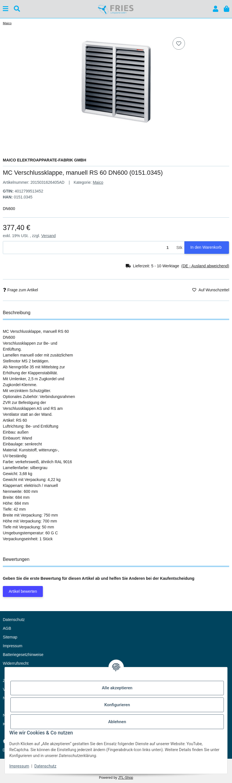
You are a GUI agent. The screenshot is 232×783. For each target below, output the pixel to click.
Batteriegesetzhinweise (23, 654)
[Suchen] (17, 9)
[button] (215, 9)
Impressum (19, 766)
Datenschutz (45, 766)
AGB (7, 628)
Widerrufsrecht (15, 663)
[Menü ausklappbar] (5, 9)
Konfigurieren (117, 704)
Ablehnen (117, 721)
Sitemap (10, 637)
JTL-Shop (125, 778)
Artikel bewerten (23, 591)
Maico (98, 182)
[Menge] (88, 247)
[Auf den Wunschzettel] (179, 43)
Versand (48, 235)
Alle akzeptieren (117, 687)
